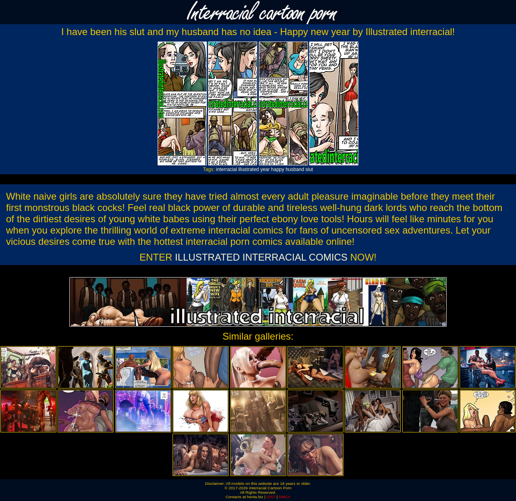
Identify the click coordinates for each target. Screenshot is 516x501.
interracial (226, 169)
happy (277, 169)
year (265, 169)
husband (294, 169)
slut (309, 169)
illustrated (248, 169)
